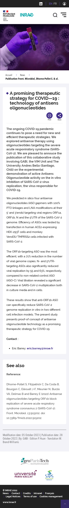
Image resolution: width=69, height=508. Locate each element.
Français (49, 493)
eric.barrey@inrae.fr (40, 348)
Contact (16, 493)
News (22, 75)
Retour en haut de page (66, 505)
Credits (27, 493)
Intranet (38, 493)
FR (55, 3)
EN (50, 3)
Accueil (9, 75)
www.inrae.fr (9, 502)
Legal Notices (13, 496)
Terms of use (30, 496)
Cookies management (51, 496)
